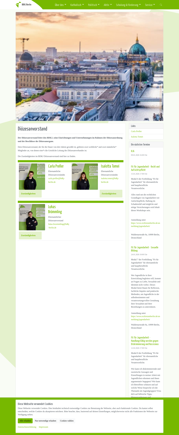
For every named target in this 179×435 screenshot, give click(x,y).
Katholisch (75, 5)
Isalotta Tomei (110, 165)
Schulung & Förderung (127, 5)
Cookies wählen (67, 421)
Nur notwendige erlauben (45, 421)
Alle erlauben (25, 421)
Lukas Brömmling (55, 209)
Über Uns (59, 5)
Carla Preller (56, 165)
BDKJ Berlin (23, 5)
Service (148, 5)
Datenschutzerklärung (27, 427)
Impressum (43, 427)
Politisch (92, 5)
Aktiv (106, 5)
